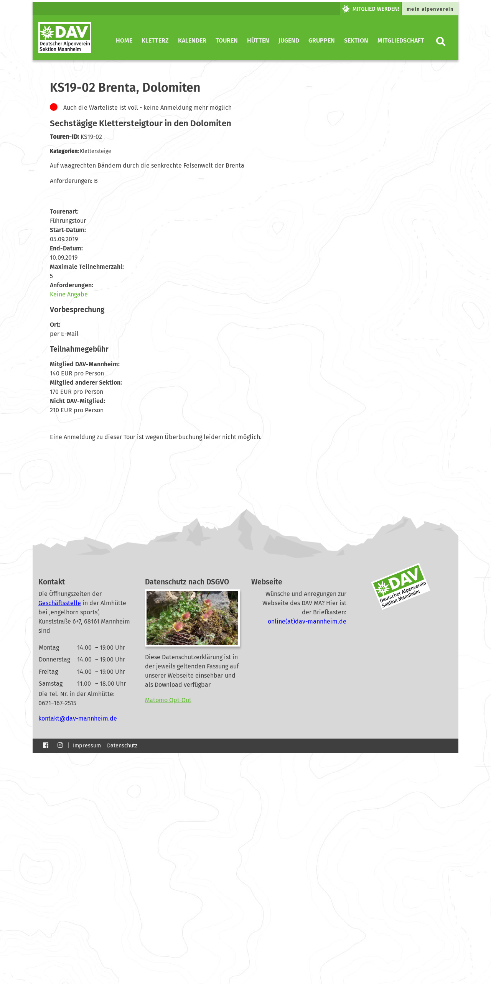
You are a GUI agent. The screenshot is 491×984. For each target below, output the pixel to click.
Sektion (356, 40)
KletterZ (155, 40)
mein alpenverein (430, 9)
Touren (227, 40)
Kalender (192, 40)
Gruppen (321, 40)
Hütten (258, 40)
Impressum (87, 745)
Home (124, 40)
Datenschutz (122, 745)
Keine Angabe (69, 294)
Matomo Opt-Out (168, 700)
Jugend (288, 40)
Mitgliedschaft (400, 40)
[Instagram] (60, 745)
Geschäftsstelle (59, 603)
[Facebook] (45, 745)
